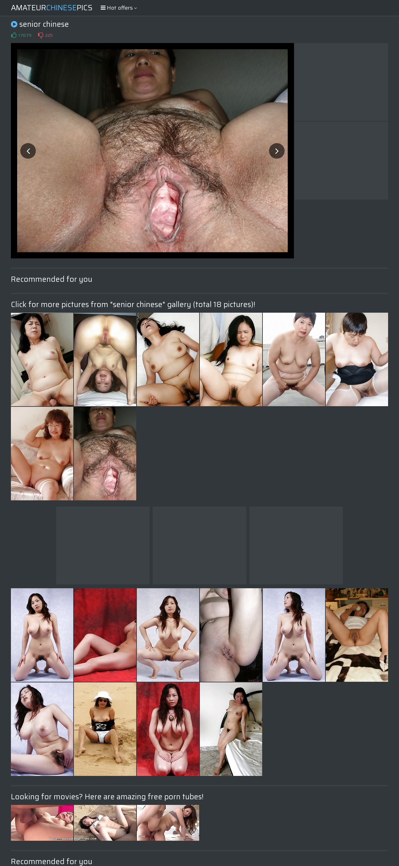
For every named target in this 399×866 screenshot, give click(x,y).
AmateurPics (52, 8)
